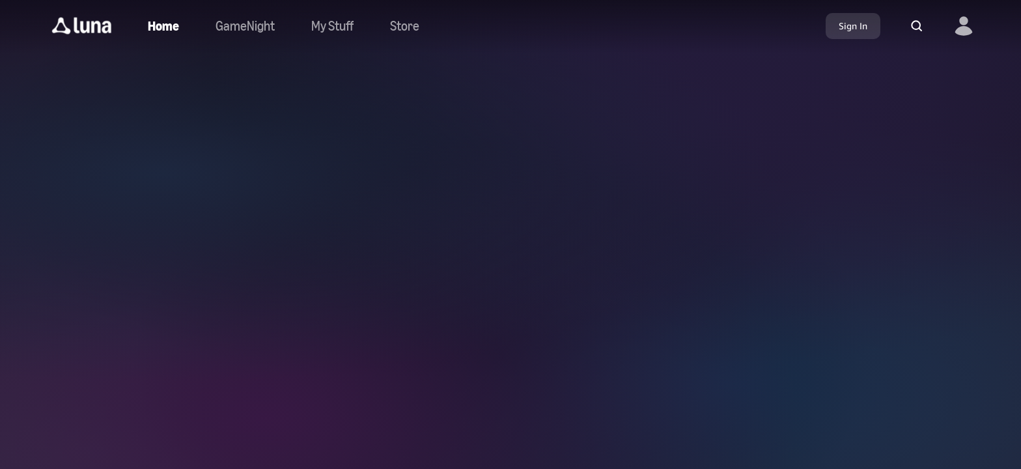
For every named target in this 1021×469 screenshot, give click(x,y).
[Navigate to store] (405, 26)
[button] (82, 26)
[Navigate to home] (163, 26)
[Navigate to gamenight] (245, 26)
